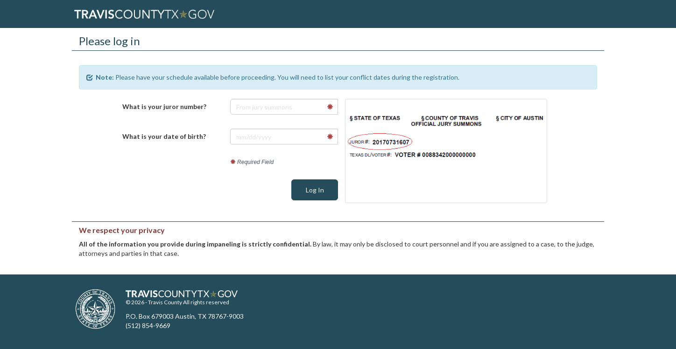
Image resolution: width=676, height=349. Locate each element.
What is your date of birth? (164, 136)
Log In (315, 190)
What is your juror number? (164, 106)
